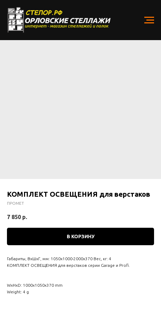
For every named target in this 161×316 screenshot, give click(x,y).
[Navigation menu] (149, 20)
